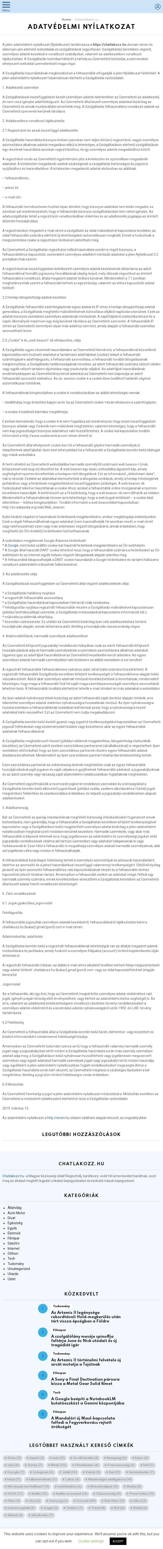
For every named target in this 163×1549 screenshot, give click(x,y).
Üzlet (12, 1279)
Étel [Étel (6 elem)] (119, 1508)
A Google (11, 545)
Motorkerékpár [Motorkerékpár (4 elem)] (104, 1486)
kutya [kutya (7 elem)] (13, 1479)
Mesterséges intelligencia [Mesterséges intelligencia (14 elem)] (110, 1479)
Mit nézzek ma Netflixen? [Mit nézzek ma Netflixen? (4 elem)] (28, 1486)
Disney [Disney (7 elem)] (34, 1465)
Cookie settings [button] (91, 1541)
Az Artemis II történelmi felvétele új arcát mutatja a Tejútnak (86, 1362)
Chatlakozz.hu (13, 1176)
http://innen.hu (58, 1118)
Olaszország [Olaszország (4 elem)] (108, 1493)
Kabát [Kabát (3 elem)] (93, 1472)
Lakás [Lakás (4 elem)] (72, 1479)
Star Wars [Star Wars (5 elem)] (114, 1500)
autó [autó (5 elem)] (58, 1458)
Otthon (13, 1253)
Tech (11, 1258)
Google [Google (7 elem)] (15, 1472)
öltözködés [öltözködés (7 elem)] (42, 1515)
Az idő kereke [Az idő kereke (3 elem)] (85, 1458)
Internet (14, 1248)
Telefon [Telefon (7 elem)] (74, 1508)
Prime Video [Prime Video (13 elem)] (141, 1493)
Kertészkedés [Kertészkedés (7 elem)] (141, 1472)
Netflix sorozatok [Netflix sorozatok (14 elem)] (71, 1493)
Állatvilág (15, 1208)
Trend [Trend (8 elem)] (98, 1508)
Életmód (14, 1233)
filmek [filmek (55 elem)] (58, 1465)
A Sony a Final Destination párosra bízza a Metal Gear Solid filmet (85, 1382)
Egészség (15, 1223)
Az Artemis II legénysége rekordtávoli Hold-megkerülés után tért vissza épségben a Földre (86, 1317)
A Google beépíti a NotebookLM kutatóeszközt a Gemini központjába (87, 1401)
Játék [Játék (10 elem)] (69, 1472)
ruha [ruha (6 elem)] (34, 1500)
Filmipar (14, 1238)
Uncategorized (19, 1269)
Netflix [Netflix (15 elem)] (39, 1493)
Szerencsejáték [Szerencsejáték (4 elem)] (21, 1508)
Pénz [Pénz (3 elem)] (13, 1500)
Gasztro (14, 1243)
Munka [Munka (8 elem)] (133, 1486)
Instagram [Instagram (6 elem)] (43, 1472)
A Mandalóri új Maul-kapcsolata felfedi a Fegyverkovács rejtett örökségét (83, 1422)
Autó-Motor (16, 1213)
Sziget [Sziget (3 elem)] (50, 1508)
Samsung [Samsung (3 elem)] (58, 1500)
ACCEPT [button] (118, 1541)
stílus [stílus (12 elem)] (139, 1500)
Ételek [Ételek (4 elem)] (140, 1508)
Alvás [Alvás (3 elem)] (14, 1458)
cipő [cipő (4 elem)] (13, 1465)
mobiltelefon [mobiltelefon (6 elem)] (70, 1486)
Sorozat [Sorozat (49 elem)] (86, 1500)
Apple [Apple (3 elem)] (36, 1458)
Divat (11, 1218)
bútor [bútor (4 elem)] (141, 1458)
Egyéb (12, 1228)
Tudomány (16, 1264)
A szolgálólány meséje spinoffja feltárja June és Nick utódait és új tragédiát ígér (84, 1341)
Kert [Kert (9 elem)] (114, 1472)
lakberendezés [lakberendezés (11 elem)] (43, 1479)
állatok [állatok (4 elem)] (15, 1515)
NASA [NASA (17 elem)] (15, 1493)
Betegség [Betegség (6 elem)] (116, 1458)
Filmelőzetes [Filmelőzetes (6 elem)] (87, 1465)
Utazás (13, 1274)
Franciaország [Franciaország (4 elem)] (121, 1465)
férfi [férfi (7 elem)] (148, 1465)
